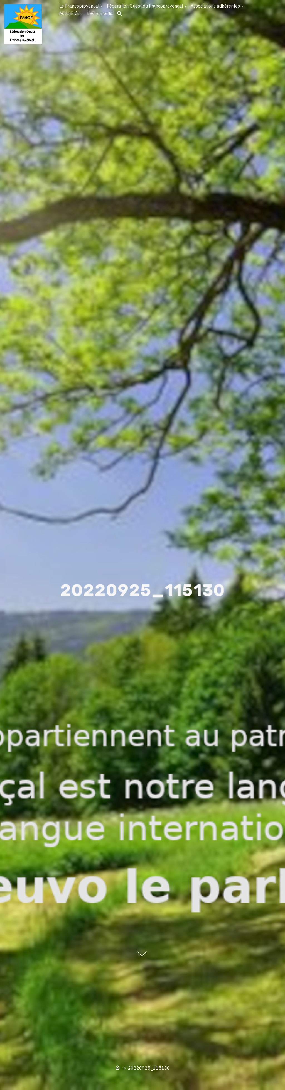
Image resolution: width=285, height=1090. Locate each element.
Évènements (99, 13)
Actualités (69, 13)
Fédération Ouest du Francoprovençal (145, 6)
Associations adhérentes (215, 6)
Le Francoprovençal (79, 6)
